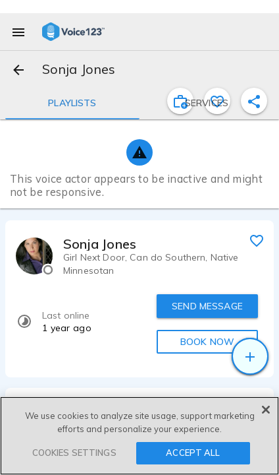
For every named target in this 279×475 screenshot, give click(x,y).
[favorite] (256, 240)
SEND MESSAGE (207, 306)
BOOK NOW (207, 342)
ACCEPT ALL (193, 452)
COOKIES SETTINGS (74, 452)
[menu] (18, 31)
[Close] (265, 409)
